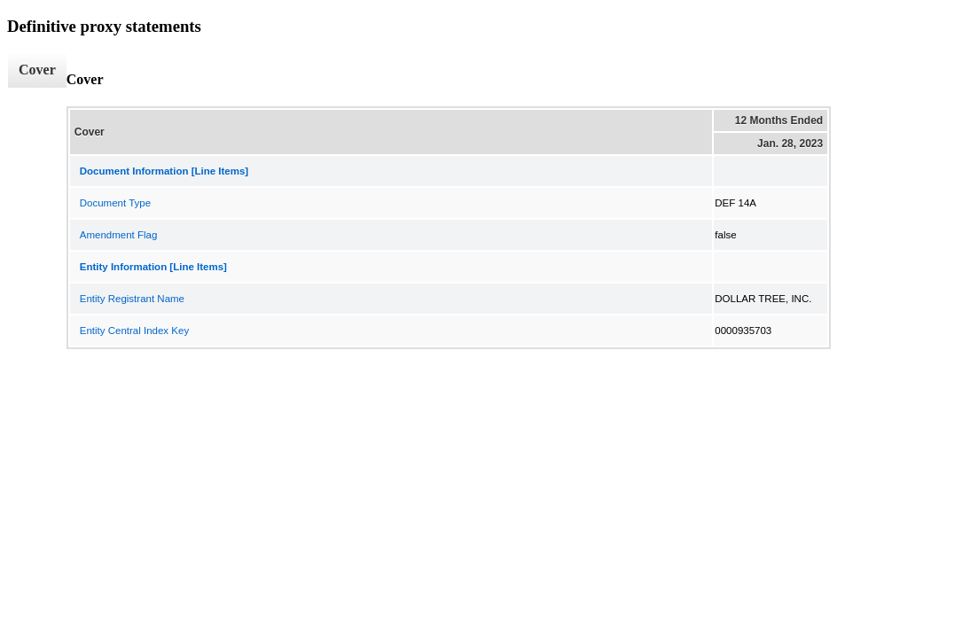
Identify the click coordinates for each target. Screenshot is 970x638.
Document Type (115, 203)
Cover (37, 69)
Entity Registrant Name (132, 298)
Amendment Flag (119, 235)
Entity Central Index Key (134, 330)
